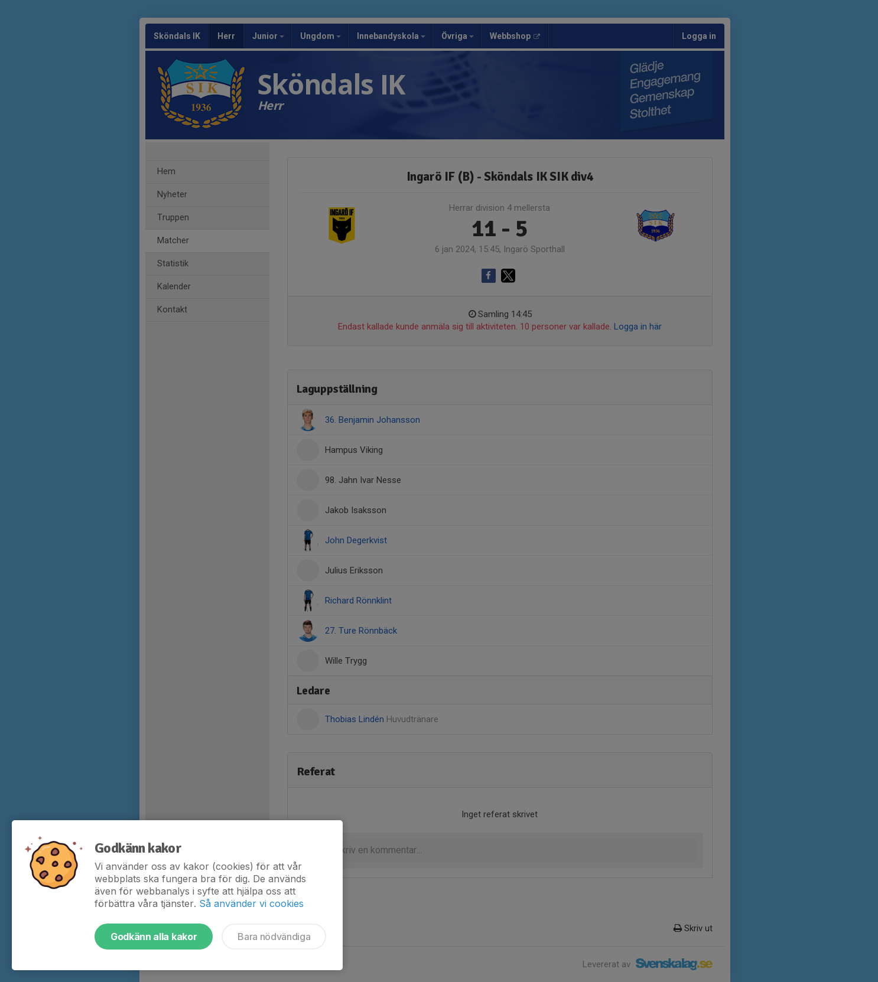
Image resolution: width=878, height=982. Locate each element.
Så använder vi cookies (251, 903)
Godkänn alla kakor (153, 936)
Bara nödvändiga (274, 936)
